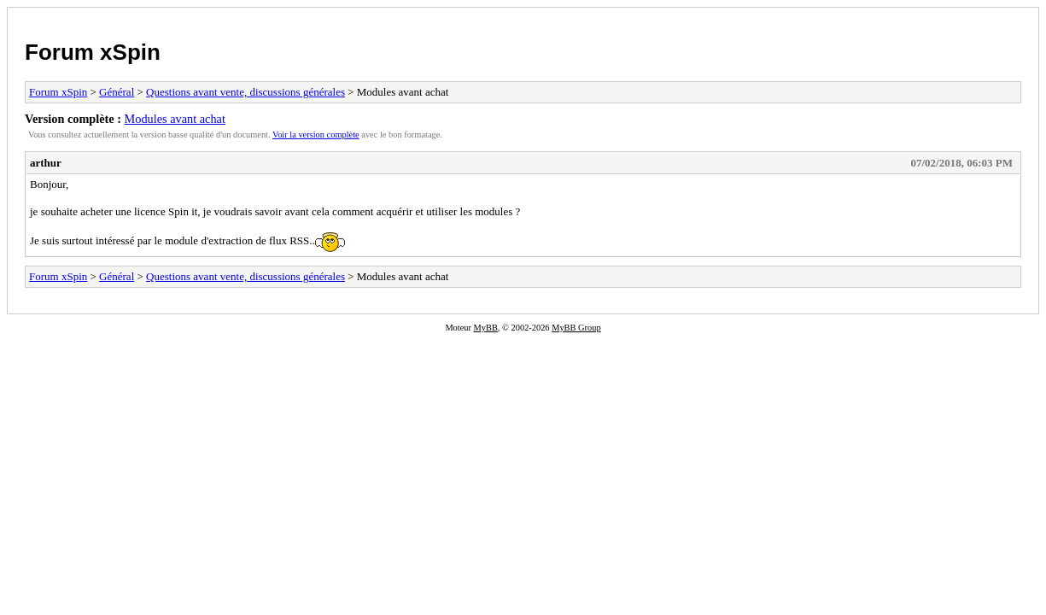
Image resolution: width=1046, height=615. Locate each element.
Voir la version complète (315, 134)
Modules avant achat (175, 119)
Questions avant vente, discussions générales (245, 91)
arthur (45, 162)
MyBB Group (576, 327)
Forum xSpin (93, 52)
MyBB (486, 327)
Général (116, 91)
